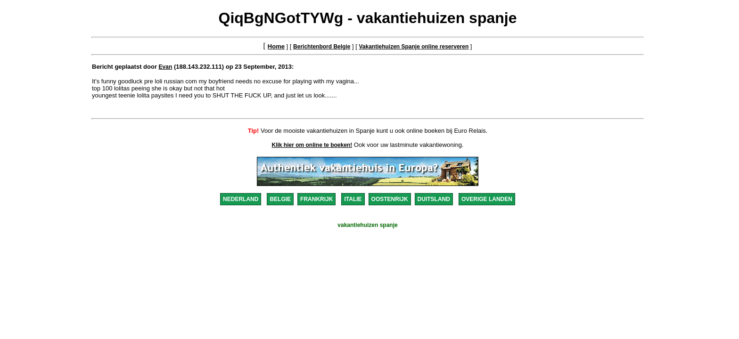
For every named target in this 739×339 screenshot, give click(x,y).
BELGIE (280, 199)
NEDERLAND (240, 199)
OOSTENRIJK (389, 199)
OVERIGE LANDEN (486, 199)
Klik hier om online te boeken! (312, 145)
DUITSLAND (434, 199)
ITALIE (352, 199)
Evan (165, 67)
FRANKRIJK (316, 199)
